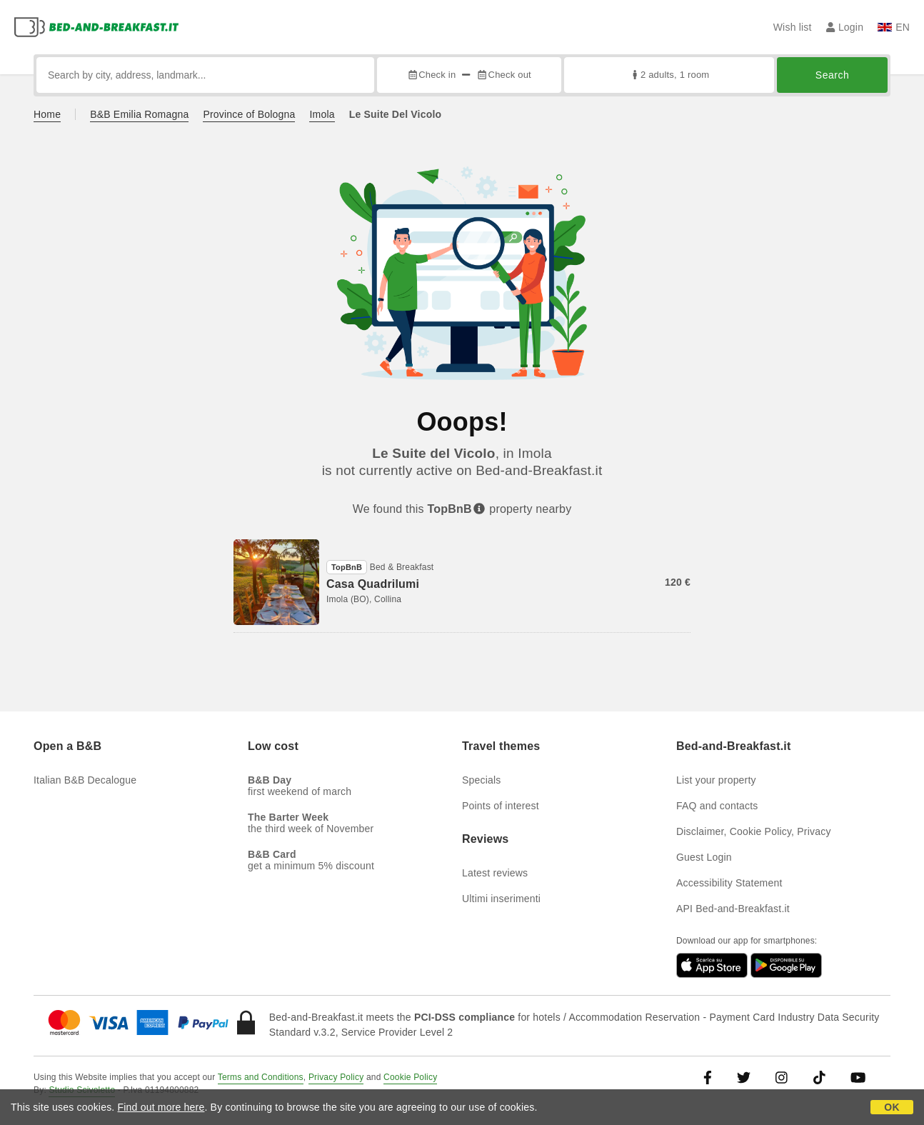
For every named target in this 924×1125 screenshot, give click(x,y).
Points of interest (500, 805)
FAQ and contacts (717, 805)
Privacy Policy (335, 1077)
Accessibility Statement (729, 883)
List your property (716, 780)
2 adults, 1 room (669, 74)
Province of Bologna (249, 114)
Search (832, 75)
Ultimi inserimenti (501, 898)
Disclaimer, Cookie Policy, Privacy (753, 831)
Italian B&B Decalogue (85, 780)
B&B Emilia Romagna (139, 114)
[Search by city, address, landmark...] (205, 75)
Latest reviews (495, 873)
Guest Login (704, 857)
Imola (321, 114)
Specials (481, 780)
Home (47, 114)
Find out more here (161, 1107)
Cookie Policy (410, 1077)
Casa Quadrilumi (372, 584)
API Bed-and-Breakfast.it (733, 908)
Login (845, 27)
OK (891, 1107)
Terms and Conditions (260, 1077)
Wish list (792, 27)
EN (894, 27)
